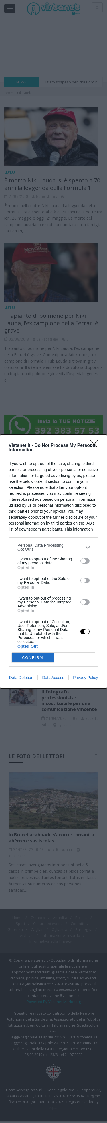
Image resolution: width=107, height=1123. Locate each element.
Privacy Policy (85, 677)
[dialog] (53, 561)
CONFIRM (32, 657)
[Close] (95, 445)
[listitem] (53, 547)
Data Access (53, 677)
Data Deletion (21, 677)
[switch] (85, 561)
